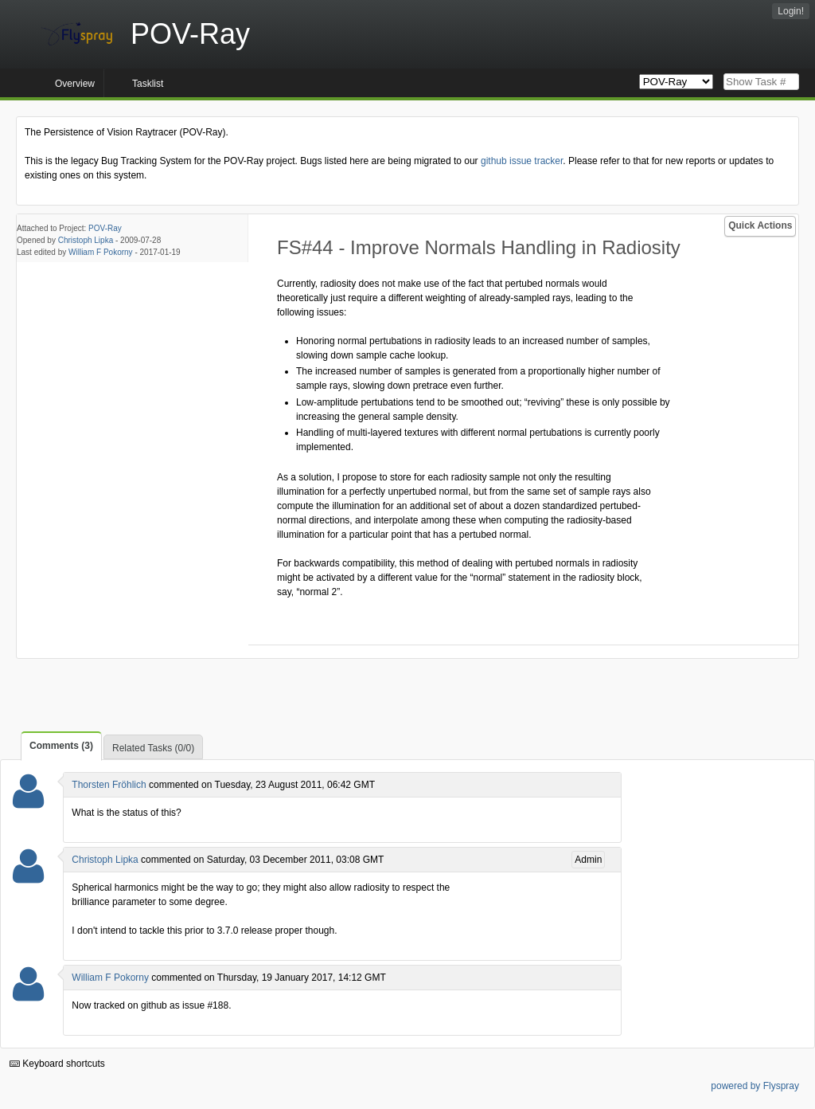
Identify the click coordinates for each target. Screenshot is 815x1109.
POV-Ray (105, 228)
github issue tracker (522, 161)
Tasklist (147, 83)
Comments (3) (61, 745)
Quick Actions (760, 225)
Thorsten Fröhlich (109, 784)
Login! (791, 11)
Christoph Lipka (85, 240)
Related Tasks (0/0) (153, 748)
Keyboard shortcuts (57, 1063)
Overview (75, 83)
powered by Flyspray (755, 1085)
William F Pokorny (100, 252)
